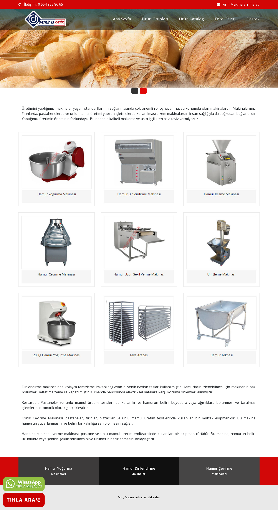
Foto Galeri (225, 19)
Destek (253, 19)
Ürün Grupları (155, 19)
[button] (134, 91)
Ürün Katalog (191, 19)
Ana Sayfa (122, 19)
